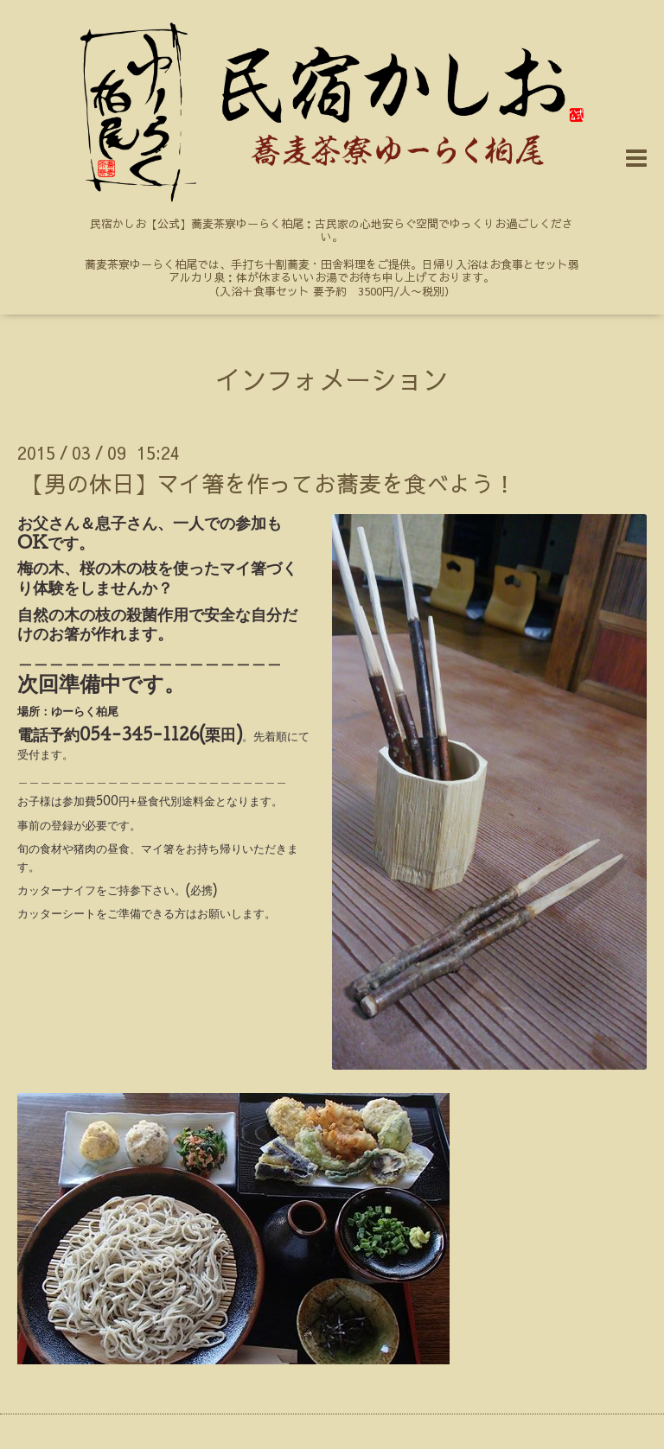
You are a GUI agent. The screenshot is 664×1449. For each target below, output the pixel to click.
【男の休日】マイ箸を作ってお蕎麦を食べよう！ (269, 483)
